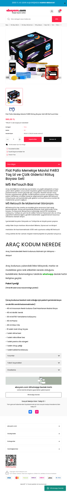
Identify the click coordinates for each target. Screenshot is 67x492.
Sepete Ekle (33, 139)
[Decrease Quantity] (7, 139)
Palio (25, 127)
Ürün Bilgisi (11, 164)
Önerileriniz (11, 370)
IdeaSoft (22, 484)
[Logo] (16, 11)
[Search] (34, 19)
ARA (56, 19)
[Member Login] (52, 11)
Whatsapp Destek (55, 488)
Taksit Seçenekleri (14, 363)
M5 (25, 130)
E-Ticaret (28, 484)
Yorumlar (10, 356)
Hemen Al (52, 139)
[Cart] (59, 11)
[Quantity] (13, 139)
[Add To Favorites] (12, 149)
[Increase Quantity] (20, 139)
